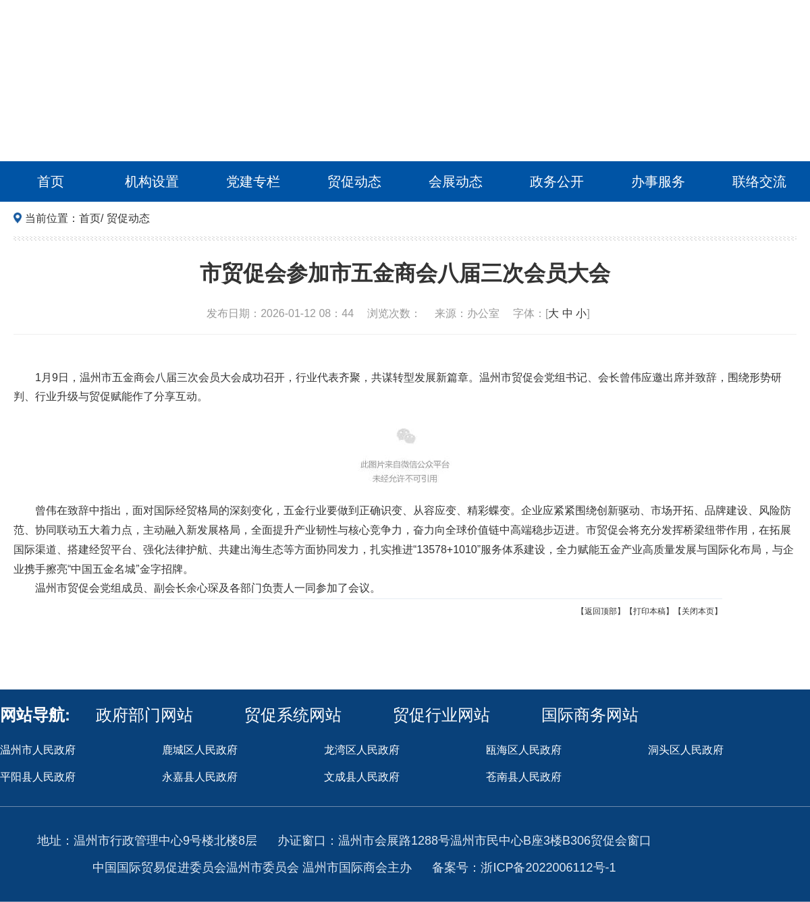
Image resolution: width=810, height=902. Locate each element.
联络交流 (759, 181)
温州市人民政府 (38, 750)
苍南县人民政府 (524, 777)
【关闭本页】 (698, 611)
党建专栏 (253, 181)
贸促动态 (354, 181)
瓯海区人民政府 (524, 750)
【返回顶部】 (600, 611)
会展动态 (456, 181)
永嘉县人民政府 (200, 777)
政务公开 (557, 181)
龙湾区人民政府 (362, 750)
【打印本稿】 (649, 611)
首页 (50, 181)
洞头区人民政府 (686, 750)
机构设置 (152, 181)
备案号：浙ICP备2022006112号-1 (524, 867)
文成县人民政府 (362, 777)
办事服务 (658, 181)
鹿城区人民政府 (200, 750)
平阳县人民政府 (38, 777)
